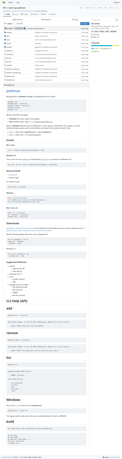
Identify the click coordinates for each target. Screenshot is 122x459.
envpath (9, 32)
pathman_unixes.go (12, 69)
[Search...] (117, 20)
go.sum (8, 62)
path (107, 31)
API (118, 457)
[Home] (4, 2)
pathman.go (10, 76)
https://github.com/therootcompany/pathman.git (22, 11)
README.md (10, 80)
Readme (95, 34)
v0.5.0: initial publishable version (45, 40)
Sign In (117, 2)
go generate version (41, 51)
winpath (9, 47)
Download (13, 175)
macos (102, 31)
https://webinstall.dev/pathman (22, 228)
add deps (38, 43)
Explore (10, 2)
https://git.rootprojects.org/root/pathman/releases (32, 230)
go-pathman (20, 8)
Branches (46, 20)
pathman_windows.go (13, 73)
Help (17, 2)
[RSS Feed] (81, 7)
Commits (18, 20)
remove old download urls (35, 28)
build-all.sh (10, 54)
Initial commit (39, 65)
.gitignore (9, 51)
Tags (75, 20)
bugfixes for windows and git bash (46, 32)
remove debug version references (46, 54)
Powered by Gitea (7, 457)
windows (113, 31)
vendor (8, 43)
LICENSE (9, 65)
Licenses (113, 457)
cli (92, 31)
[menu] (106, 457)
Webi (8, 228)
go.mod (9, 58)
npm (7, 36)
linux (96, 31)
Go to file (20, 24)
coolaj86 (9, 8)
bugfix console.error (41, 36)
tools (8, 40)
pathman (13, 91)
